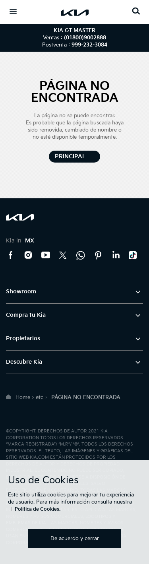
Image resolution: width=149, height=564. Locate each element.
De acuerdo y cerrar (74, 538)
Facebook (10, 255)
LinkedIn (115, 255)
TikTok (133, 255)
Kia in (20, 240)
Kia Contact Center (80, 255)
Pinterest (98, 255)
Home (22, 397)
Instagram (28, 255)
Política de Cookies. (37, 509)
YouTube (45, 255)
